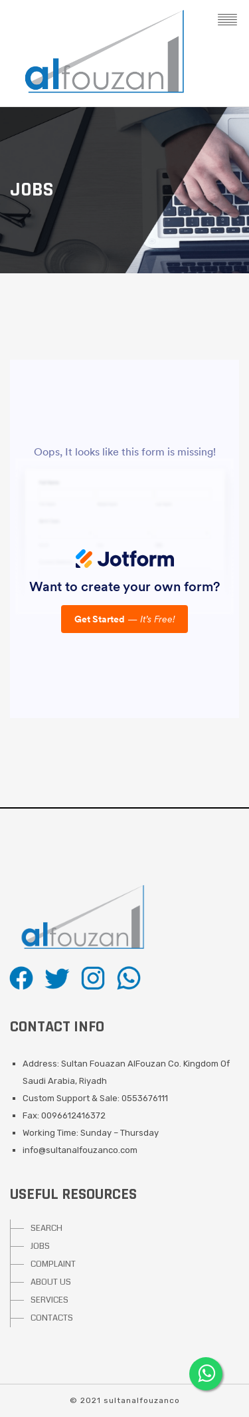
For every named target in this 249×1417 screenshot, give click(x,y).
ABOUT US (51, 1282)
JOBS (40, 1246)
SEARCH (46, 1228)
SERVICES (49, 1300)
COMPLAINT (53, 1264)
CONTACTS (52, 1318)
